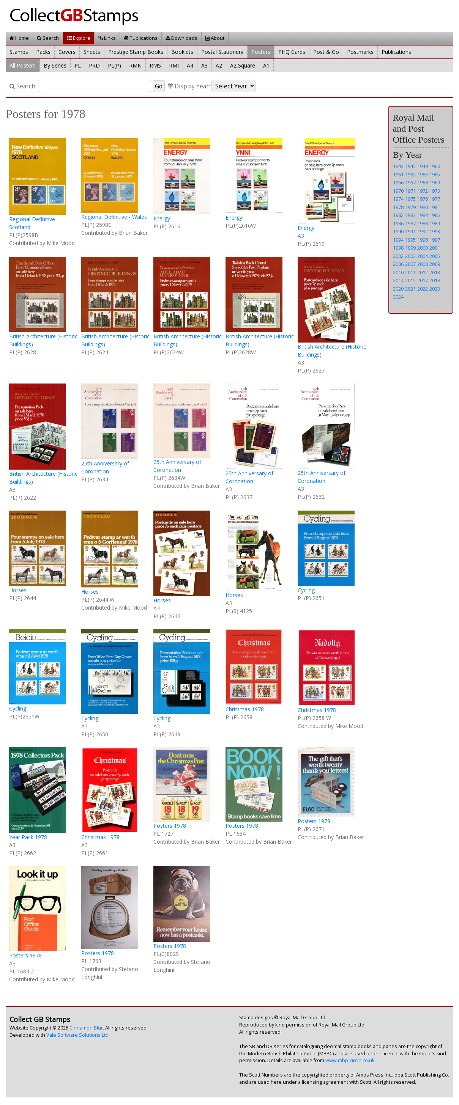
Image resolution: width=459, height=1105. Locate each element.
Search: (22, 86)
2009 (434, 264)
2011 (410, 272)
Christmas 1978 (245, 709)
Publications (141, 38)
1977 (434, 198)
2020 (398, 288)
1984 (422, 215)
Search (48, 38)
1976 (422, 198)
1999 (410, 247)
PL (77, 65)
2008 (422, 264)
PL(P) (114, 65)
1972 (422, 190)
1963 (422, 174)
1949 (422, 166)
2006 (398, 264)
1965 (434, 174)
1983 (410, 215)
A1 (266, 65)
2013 (434, 272)
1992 (422, 231)
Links (107, 38)
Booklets (182, 51)
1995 (410, 239)
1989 (434, 223)
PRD (94, 65)
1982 (398, 215)
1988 (422, 223)
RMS (155, 65)
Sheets (92, 51)
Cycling (306, 590)
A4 (190, 65)
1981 (434, 207)
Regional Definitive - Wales (114, 216)
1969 (434, 182)
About (214, 38)
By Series (55, 65)
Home (19, 38)
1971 (410, 190)
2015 (410, 280)
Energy (161, 218)
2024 (398, 296)
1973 (434, 190)
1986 (398, 223)
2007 (410, 264)
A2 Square (242, 65)
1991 (410, 231)
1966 (398, 182)
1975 (410, 198)
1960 (434, 166)
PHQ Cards (291, 51)
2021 (410, 288)
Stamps (18, 51)
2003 (410, 256)
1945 (410, 166)
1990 (398, 231)
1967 (410, 182)
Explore (78, 38)
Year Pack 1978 (28, 837)
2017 (422, 280)
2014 (398, 280)
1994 (398, 239)
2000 (422, 247)
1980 (422, 207)
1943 (398, 166)
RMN (135, 65)
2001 (434, 247)
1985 (434, 215)
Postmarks (360, 51)
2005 (434, 256)
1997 (434, 239)
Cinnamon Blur (86, 1028)
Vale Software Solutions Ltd (77, 1035)
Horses (18, 590)
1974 (398, 198)
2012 (422, 272)
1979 (410, 207)
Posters (260, 51)
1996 (422, 239)
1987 (410, 223)
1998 (398, 247)
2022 (422, 288)
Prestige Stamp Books (135, 51)
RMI (174, 65)
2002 (398, 256)
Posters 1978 (169, 825)
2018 (434, 280)
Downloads (181, 38)
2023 (434, 288)
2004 (422, 256)
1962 (410, 174)
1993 (434, 231)
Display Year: (189, 86)
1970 (398, 190)
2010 (398, 272)
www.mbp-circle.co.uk (349, 1060)
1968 (422, 182)
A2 (219, 65)
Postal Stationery (222, 51)
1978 (398, 207)
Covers (67, 51)
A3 (204, 65)
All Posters (22, 65)
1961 (398, 174)
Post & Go (326, 51)
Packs (43, 51)
